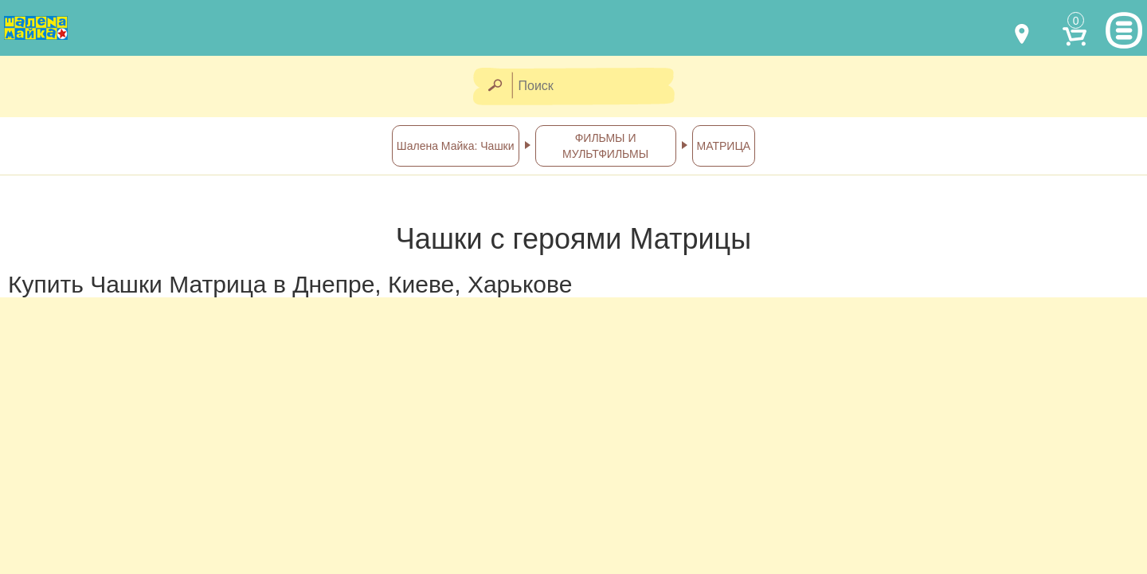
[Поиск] (598, 86)
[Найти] (494, 86)
